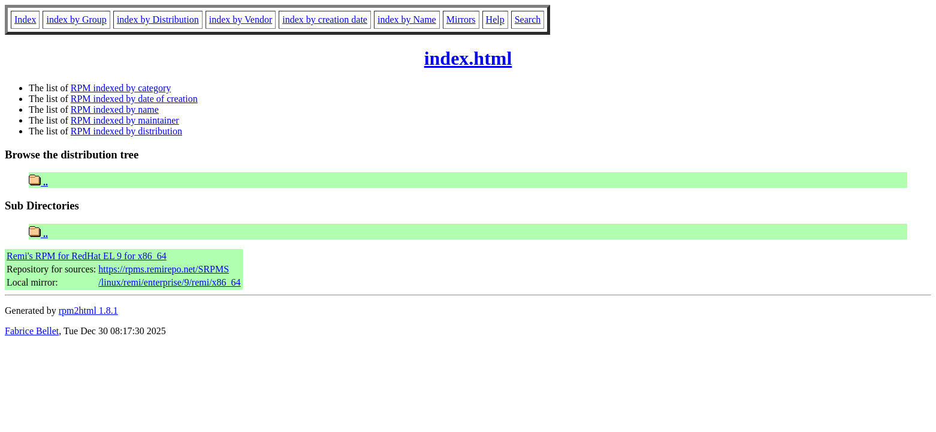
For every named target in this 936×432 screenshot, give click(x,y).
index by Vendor (240, 19)
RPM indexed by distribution (126, 131)
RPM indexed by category (121, 88)
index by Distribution (158, 19)
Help (495, 19)
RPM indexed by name (115, 109)
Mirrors (461, 19)
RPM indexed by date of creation (134, 99)
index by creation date (324, 19)
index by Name (407, 19)
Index (25, 19)
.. (38, 182)
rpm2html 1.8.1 (88, 310)
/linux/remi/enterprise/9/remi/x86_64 (169, 282)
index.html (468, 58)
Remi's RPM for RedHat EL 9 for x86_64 (87, 256)
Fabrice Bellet (32, 331)
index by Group (76, 19)
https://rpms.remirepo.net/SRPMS (163, 269)
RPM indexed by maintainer (125, 120)
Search (528, 19)
